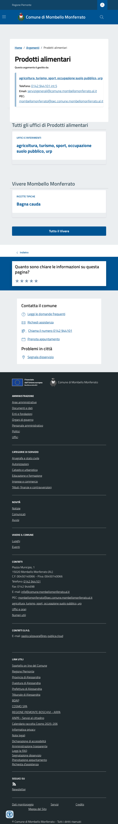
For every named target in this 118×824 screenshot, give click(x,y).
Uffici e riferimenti (29, 138)
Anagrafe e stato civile (25, 458)
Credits (80, 804)
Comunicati (19, 514)
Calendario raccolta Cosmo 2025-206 (35, 723)
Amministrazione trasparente (29, 746)
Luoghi (16, 541)
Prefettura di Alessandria (27, 689)
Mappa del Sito (37, 809)
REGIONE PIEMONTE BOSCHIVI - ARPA (36, 712)
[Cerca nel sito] (100, 17)
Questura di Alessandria (26, 683)
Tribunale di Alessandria (26, 694)
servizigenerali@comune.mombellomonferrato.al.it (62, 91)
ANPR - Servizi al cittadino (28, 718)
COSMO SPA (19, 706)
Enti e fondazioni (22, 414)
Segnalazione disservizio (26, 755)
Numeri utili (19, 615)
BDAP (15, 700)
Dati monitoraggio (23, 804)
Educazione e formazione (27, 475)
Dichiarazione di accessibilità (29, 741)
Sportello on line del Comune (29, 665)
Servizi (55, 804)
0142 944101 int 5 (44, 85)
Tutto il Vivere (59, 231)
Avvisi (15, 520)
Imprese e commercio (25, 481)
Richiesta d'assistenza (25, 764)
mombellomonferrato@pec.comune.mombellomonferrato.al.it (61, 101)
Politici (16, 431)
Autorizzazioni (20, 464)
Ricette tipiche (26, 196)
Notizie (16, 508)
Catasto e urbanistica (25, 470)
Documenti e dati (22, 408)
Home (18, 47)
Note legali (18, 735)
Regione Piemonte (21, 5)
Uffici (15, 437)
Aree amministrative (24, 402)
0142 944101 (32, 581)
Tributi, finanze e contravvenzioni (32, 487)
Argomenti (32, 47)
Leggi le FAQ (19, 751)
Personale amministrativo (27, 425)
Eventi (16, 547)
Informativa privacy (23, 729)
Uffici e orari (19, 609)
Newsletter (19, 789)
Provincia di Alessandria (26, 677)
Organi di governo (22, 419)
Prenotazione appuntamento (29, 760)
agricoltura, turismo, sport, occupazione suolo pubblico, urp (61, 78)
